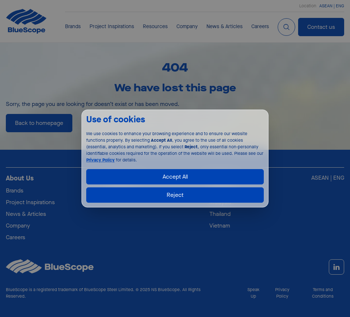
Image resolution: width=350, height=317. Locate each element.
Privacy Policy (100, 160)
